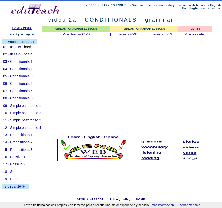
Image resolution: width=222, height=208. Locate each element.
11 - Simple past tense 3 (22, 120)
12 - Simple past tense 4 (22, 128)
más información (163, 205)
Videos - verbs (194, 34)
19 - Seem (11, 179)
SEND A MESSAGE (90, 199)
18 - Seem (11, 172)
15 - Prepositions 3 (18, 150)
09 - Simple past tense (20, 105)
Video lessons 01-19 (76, 34)
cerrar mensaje (190, 205)
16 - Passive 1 (14, 157)
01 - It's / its (12, 47)
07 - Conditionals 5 (18, 91)
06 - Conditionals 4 (18, 83)
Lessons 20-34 (128, 34)
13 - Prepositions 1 (18, 135)
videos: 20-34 (15, 186)
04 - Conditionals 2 (18, 69)
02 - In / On (12, 54)
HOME (140, 199)
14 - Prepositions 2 (18, 142)
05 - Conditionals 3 (18, 76)
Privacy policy (120, 199)
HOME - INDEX (22, 28)
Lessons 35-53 (162, 34)
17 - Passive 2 (14, 164)
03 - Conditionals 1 (18, 61)
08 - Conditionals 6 (18, 98)
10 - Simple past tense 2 (22, 113)
